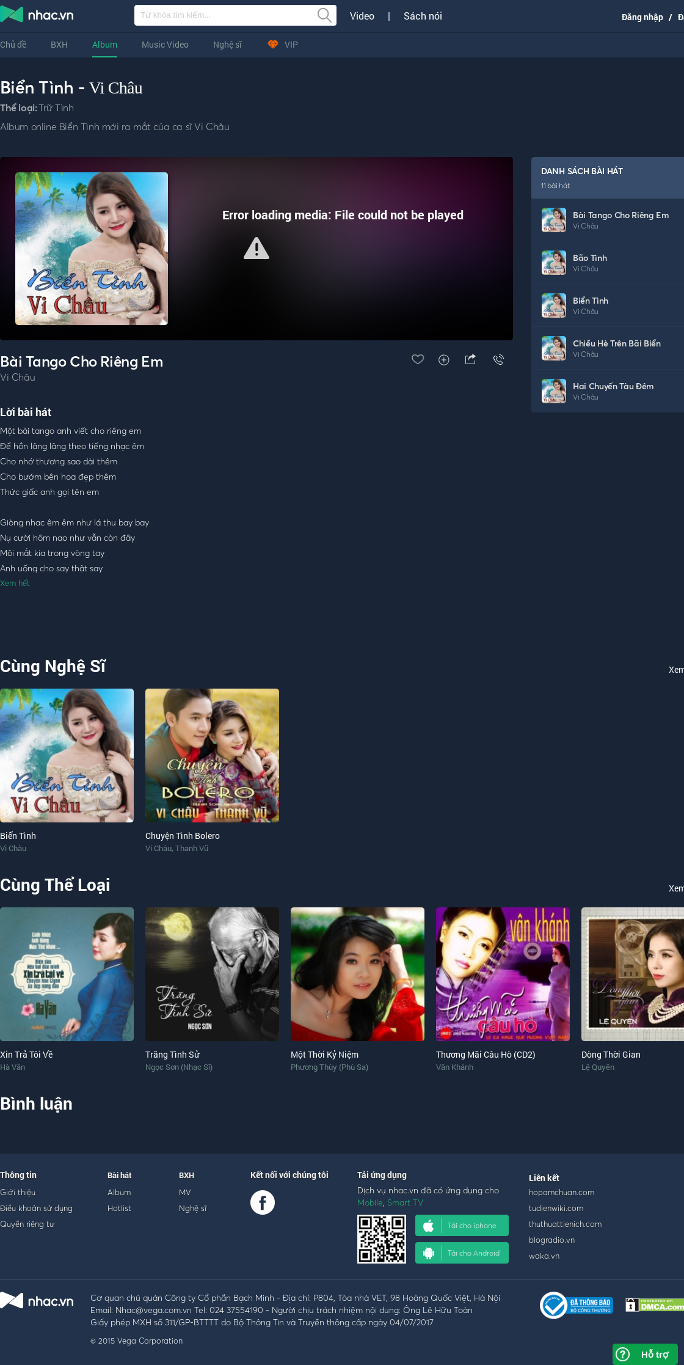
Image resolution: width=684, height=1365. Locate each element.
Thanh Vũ (191, 848)
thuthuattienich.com (565, 1224)
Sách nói (423, 16)
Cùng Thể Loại (55, 884)
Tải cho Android (461, 1253)
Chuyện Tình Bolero (182, 835)
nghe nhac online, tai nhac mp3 (37, 16)
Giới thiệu (17, 1192)
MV (185, 1192)
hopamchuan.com (561, 1192)
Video (362, 16)
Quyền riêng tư (27, 1224)
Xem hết (15, 583)
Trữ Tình (55, 107)
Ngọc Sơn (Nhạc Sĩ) (179, 1066)
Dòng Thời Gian (611, 1054)
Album (104, 44)
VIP (282, 44)
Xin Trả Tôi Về (26, 1054)
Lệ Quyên (597, 1066)
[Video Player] (256, 248)
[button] (256, 248)
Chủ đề (13, 44)
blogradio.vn (552, 1240)
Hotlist (119, 1208)
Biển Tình (590, 300)
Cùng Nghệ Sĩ (53, 665)
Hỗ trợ (654, 1354)
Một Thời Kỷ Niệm (324, 1054)
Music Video (165, 44)
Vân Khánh (454, 1066)
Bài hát (119, 1174)
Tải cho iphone (460, 1225)
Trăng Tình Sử (172, 1054)
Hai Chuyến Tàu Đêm (613, 386)
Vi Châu (116, 87)
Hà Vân (12, 1066)
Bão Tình (589, 257)
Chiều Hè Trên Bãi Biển (617, 343)
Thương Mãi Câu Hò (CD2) (486, 1054)
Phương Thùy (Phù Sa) (329, 1066)
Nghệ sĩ (227, 44)
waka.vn (544, 1256)
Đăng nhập (642, 17)
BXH (59, 44)
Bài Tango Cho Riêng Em (621, 215)
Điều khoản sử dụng (36, 1208)
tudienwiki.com (556, 1208)
